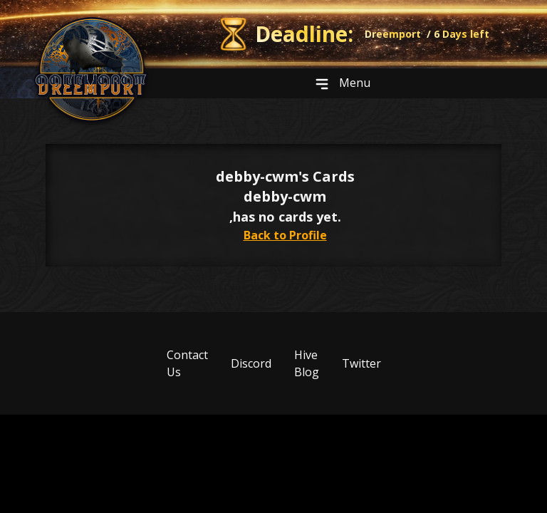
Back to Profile (285, 235)
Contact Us (187, 363)
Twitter (361, 363)
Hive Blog (306, 363)
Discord (251, 363)
